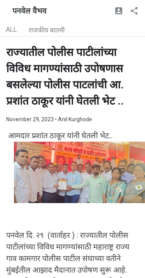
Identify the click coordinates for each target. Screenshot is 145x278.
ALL (11, 29)
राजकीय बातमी (47, 30)
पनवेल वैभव (29, 10)
